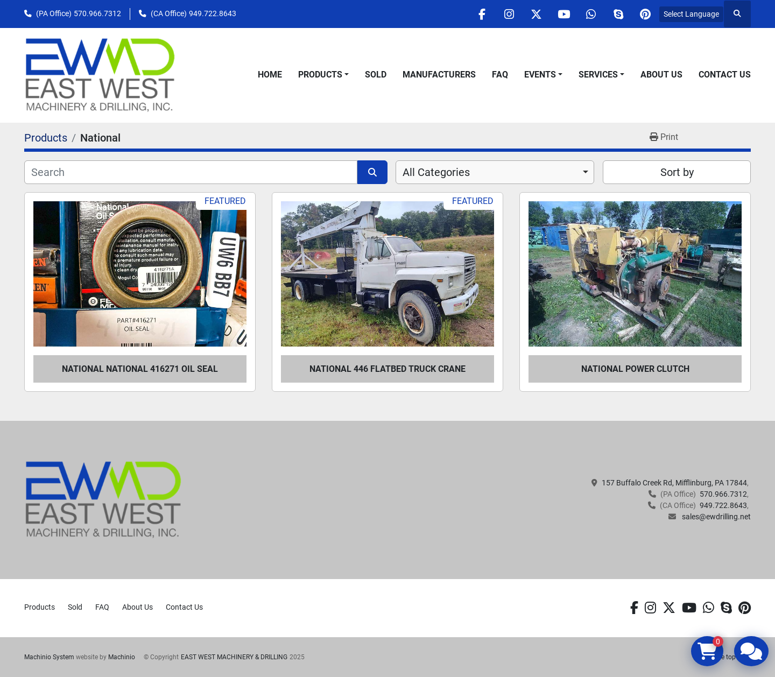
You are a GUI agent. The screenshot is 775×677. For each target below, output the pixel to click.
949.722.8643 (212, 13)
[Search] (190, 172)
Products (320, 74)
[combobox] (495, 172)
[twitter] (535, 14)
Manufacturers (439, 74)
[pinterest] (645, 14)
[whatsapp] (590, 14)
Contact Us (725, 74)
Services (598, 74)
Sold (375, 74)
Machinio (121, 657)
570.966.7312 (97, 13)
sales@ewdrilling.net (715, 516)
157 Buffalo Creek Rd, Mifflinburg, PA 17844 (674, 482)
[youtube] (562, 14)
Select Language (691, 14)
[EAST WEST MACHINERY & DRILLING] (103, 499)
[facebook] (480, 14)
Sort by (677, 172)
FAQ (500, 74)
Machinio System (49, 657)
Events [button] (540, 74)
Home (270, 74)
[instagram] (508, 14)
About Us (661, 74)
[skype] (617, 14)
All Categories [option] (436, 172)
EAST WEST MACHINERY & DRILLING (234, 657)
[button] (323, 74)
